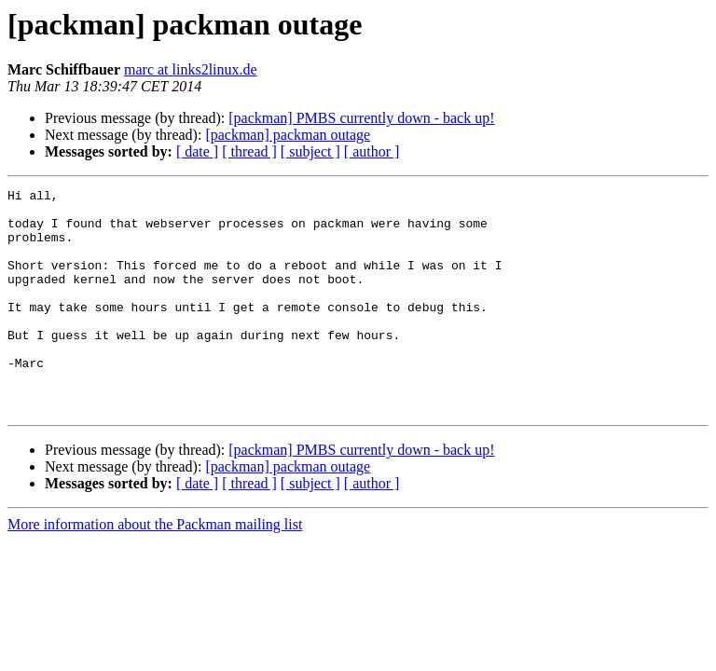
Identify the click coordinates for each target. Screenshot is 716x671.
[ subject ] (310, 151)
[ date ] (197, 151)
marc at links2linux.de (190, 69)
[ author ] (372, 151)
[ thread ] (249, 151)
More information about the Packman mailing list (154, 569)
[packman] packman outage (287, 135)
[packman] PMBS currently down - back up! (361, 118)
